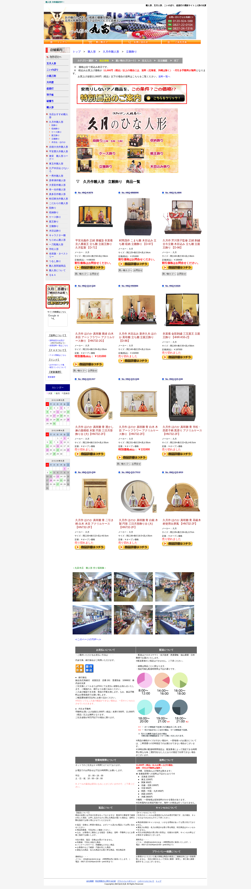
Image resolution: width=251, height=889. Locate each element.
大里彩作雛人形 (57, 185)
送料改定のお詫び (56, 340)
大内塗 (50, 82)
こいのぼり (52, 69)
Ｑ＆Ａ (52, 275)
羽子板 (50, 94)
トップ (77, 51)
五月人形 (51, 63)
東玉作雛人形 (56, 163)
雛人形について (57, 270)
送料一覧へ (164, 76)
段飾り (54, 125)
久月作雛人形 (56, 122)
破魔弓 (50, 101)
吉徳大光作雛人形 (58, 146)
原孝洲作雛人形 (57, 180)
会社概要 (90, 881)
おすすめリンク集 (56, 365)
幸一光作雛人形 (57, 189)
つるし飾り (55, 261)
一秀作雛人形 (56, 175)
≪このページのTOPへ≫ (87, 639)
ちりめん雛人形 (57, 239)
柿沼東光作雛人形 (58, 198)
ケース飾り (56, 132)
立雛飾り (55, 139)
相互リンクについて (57, 367)
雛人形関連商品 (57, 265)
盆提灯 (50, 88)
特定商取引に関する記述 (105, 881)
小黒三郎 (51, 76)
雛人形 (50, 107)
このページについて (145, 881)
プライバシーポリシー (126, 881)
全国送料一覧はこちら (58, 345)
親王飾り (55, 135)
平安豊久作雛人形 (58, 151)
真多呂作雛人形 (57, 194)
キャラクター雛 (57, 235)
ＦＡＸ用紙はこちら (57, 355)
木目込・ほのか (58, 142)
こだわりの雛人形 (58, 203)
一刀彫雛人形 (56, 244)
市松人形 (54, 249)
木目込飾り (55, 230)
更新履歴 (51, 377)
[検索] (53, 316)
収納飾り (55, 128)
